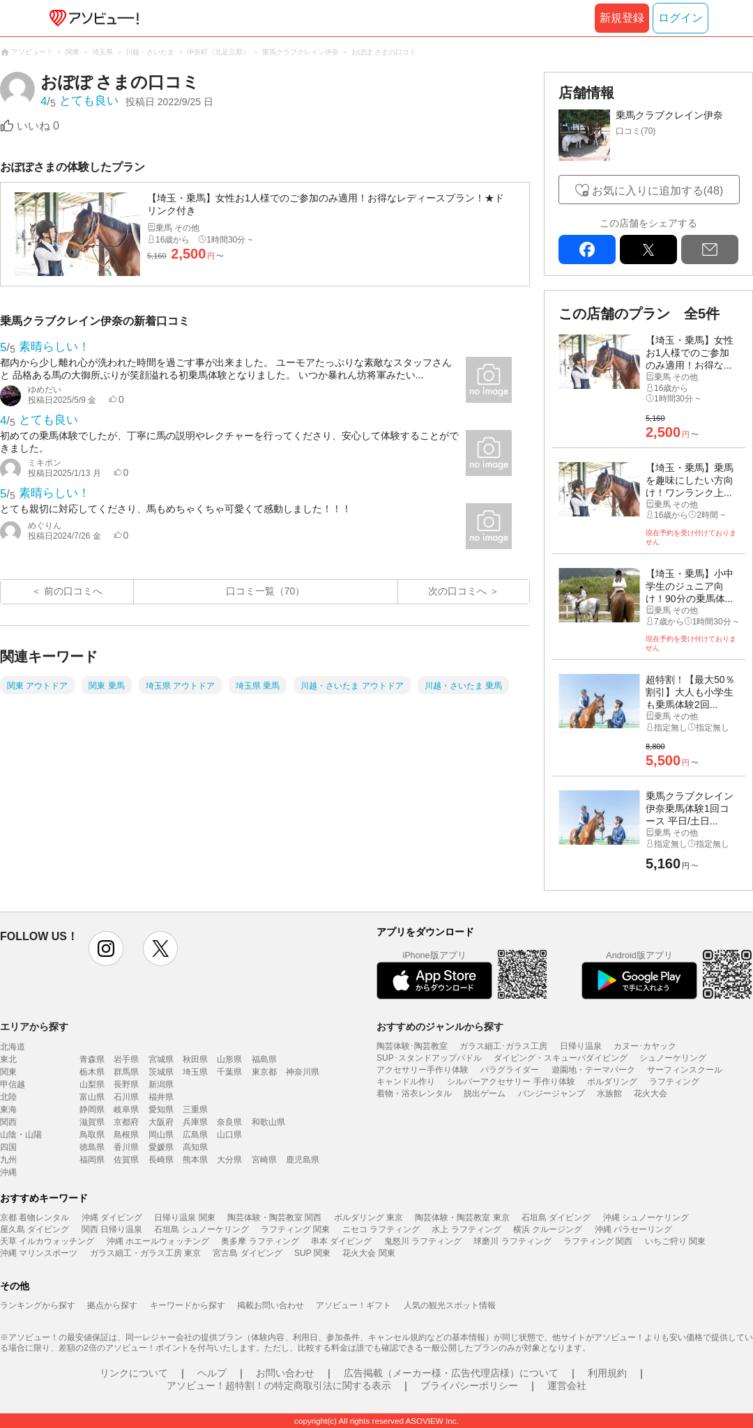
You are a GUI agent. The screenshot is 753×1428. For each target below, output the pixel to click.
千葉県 (229, 1072)
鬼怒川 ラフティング (423, 1241)
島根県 (126, 1134)
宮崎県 (264, 1160)
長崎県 (161, 1160)
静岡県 (92, 1109)
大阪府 (161, 1122)
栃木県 (92, 1072)
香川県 (126, 1147)
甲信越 (12, 1084)
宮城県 (161, 1059)
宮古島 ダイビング (247, 1253)
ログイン (680, 18)
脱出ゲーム (484, 1093)
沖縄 (8, 1172)
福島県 (264, 1059)
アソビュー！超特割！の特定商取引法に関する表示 (279, 1385)
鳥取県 (92, 1134)
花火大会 (650, 1093)
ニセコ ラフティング (381, 1229)
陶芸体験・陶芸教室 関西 (274, 1217)
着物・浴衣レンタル (414, 1093)
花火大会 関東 (368, 1253)
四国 (8, 1147)
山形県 (229, 1059)
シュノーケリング (672, 1058)
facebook (587, 249)
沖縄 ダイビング (112, 1217)
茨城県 (161, 1072)
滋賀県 (92, 1122)
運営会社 (566, 1385)
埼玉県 (195, 1072)
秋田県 (195, 1059)
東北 (8, 1059)
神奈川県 (302, 1072)
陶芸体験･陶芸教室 (412, 1046)
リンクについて (134, 1373)
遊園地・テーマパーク (593, 1070)
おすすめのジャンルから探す (439, 1026)
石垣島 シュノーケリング (201, 1229)
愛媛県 (161, 1147)
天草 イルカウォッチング (47, 1241)
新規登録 (622, 18)
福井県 (161, 1097)
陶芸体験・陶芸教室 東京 (462, 1217)
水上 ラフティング (466, 1229)
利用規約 (607, 1373)
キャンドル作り (405, 1082)
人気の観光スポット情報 (450, 1305)
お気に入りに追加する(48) (657, 191)
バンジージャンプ (551, 1093)
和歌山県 (268, 1122)
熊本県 (195, 1160)
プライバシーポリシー (469, 1385)
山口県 (229, 1134)
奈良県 (229, 1122)
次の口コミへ (457, 591)
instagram (106, 948)
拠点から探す (112, 1305)
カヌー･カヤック (645, 1046)
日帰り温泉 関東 (184, 1217)
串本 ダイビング (341, 1241)
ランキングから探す (37, 1305)
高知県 (195, 1147)
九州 (8, 1160)
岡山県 (161, 1134)
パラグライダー (509, 1070)
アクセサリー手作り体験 (422, 1070)
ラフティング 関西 (597, 1241)
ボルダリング (612, 1082)
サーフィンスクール (684, 1070)
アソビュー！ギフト (353, 1305)
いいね (38, 126)
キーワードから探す (187, 1305)
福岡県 (92, 1160)
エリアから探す (34, 1026)
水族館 (609, 1093)
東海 (8, 1109)
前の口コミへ (73, 591)
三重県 (195, 1109)
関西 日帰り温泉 (112, 1229)
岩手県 (126, 1059)
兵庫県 (195, 1122)
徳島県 (92, 1147)
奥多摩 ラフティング (259, 1241)
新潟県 (161, 1084)
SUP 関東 (312, 1253)
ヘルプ (212, 1373)
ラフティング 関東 (295, 1229)
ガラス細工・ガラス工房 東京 (145, 1253)
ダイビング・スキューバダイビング (561, 1058)
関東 (8, 1072)
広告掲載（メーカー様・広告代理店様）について (451, 1373)
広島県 (195, 1134)
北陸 (8, 1097)
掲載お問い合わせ (270, 1305)
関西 (8, 1122)
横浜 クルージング (547, 1229)
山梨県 (92, 1084)
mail (709, 249)
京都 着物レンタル (34, 1217)
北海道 (12, 1047)
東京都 (264, 1072)
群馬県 (126, 1072)
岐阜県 (126, 1109)
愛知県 (161, 1109)
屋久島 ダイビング (34, 1229)
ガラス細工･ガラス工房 (503, 1046)
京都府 (126, 1122)
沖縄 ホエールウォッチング (158, 1241)
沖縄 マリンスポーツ (38, 1253)
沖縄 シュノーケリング (646, 1217)
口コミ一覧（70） (265, 591)
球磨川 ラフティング (512, 1241)
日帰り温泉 (581, 1046)
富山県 (92, 1097)
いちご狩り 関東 (675, 1241)
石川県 (126, 1097)
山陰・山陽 (21, 1134)
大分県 (229, 1160)
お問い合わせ (285, 1373)
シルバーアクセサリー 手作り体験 (511, 1082)
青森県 (92, 1059)
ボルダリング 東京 (368, 1217)
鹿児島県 (302, 1160)
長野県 (126, 1084)
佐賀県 (126, 1160)
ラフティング (674, 1082)
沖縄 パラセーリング (633, 1229)
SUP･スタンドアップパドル (429, 1058)
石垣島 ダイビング (556, 1217)
